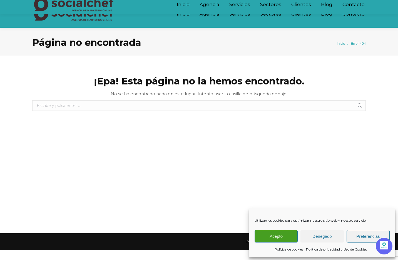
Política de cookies (289, 249)
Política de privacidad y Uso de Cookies (336, 249)
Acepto (276, 236)
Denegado (322, 236)
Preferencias (368, 236)
